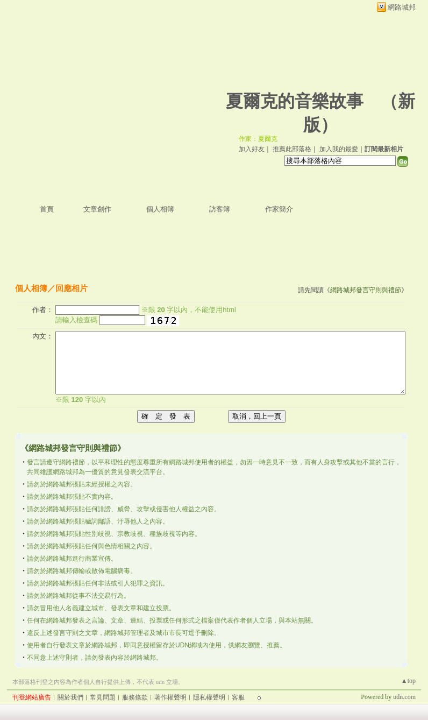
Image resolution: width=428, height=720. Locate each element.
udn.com (404, 697)
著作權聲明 (170, 697)
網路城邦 (402, 7)
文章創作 (97, 209)
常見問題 (103, 697)
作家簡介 (279, 209)
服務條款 (135, 697)
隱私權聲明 (209, 697)
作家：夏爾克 (258, 139)
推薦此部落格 (292, 149)
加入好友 (252, 149)
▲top (408, 680)
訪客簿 (219, 209)
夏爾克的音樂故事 (294, 101)
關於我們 (70, 697)
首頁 (47, 209)
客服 (238, 697)
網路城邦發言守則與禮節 (365, 290)
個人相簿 (160, 209)
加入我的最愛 (338, 149)
